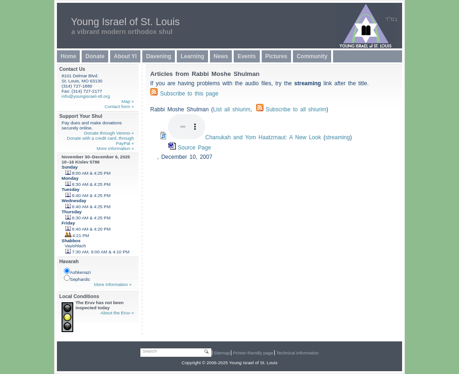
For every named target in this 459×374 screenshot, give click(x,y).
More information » (115, 148)
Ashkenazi (77, 271)
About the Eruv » (117, 312)
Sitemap (222, 352)
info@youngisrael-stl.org (86, 96)
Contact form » (119, 106)
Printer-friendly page (253, 352)
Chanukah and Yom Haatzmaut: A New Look (263, 137)
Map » (127, 101)
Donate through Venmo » (109, 133)
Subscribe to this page (189, 93)
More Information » (113, 284)
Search (150, 351)
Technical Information (297, 352)
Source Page (194, 147)
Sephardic (77, 278)
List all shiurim (231, 109)
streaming (338, 137)
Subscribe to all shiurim (291, 109)
